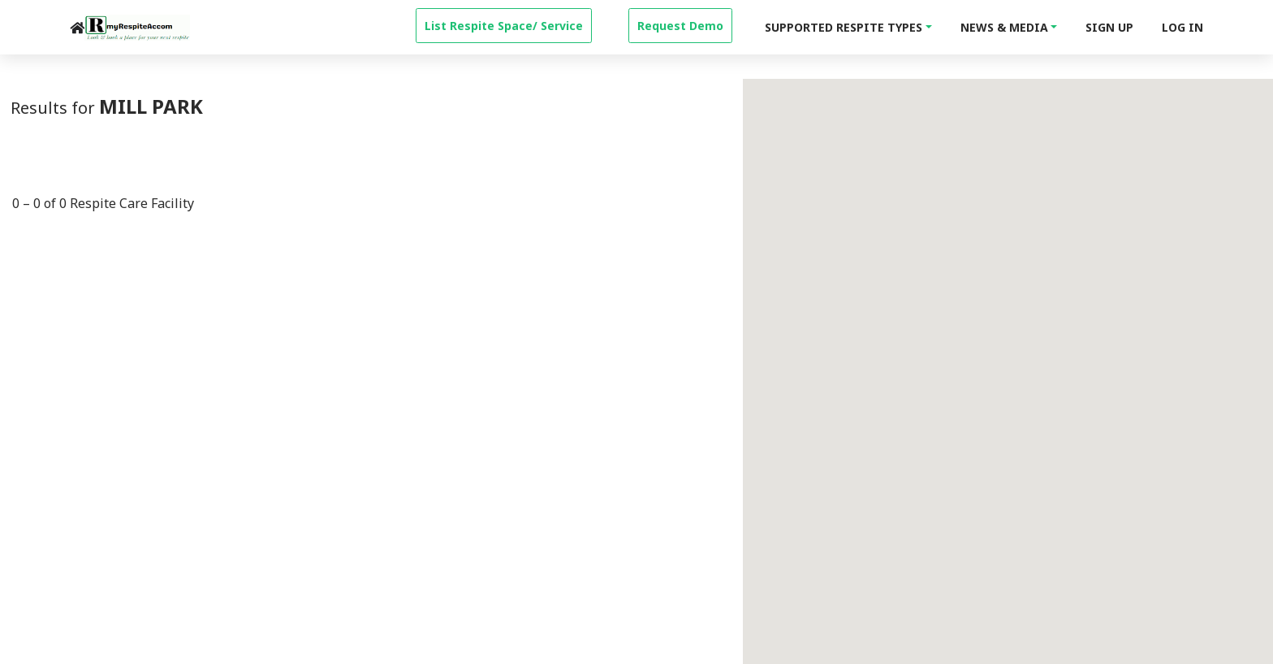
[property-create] (504, 23)
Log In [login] (1182, 27)
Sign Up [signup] (1109, 27)
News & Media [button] (1004, 27)
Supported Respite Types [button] (843, 27)
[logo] (137, 28)
